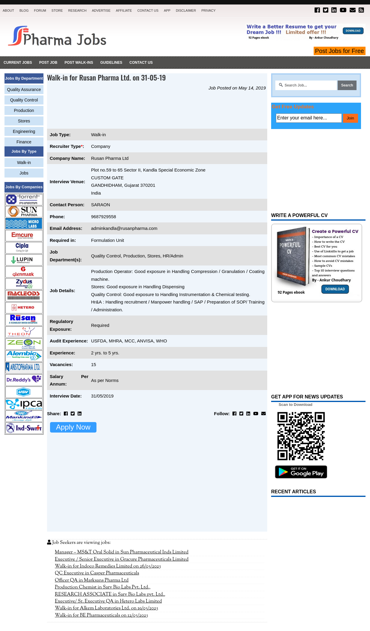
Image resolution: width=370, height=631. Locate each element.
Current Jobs (18, 62)
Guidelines (111, 62)
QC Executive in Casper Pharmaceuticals (97, 489)
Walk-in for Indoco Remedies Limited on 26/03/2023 (108, 482)
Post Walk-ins (78, 62)
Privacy (208, 10)
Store (57, 10)
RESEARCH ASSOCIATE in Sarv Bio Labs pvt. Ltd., (110, 510)
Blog (24, 10)
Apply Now (73, 427)
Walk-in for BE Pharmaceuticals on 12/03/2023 (101, 531)
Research (77, 10)
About (8, 10)
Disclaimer (186, 10)
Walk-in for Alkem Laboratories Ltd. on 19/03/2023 (106, 524)
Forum (40, 10)
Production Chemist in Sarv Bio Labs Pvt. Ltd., (102, 503)
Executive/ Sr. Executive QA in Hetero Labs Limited (108, 517)
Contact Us (147, 10)
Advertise (101, 10)
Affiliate (124, 10)
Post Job (48, 62)
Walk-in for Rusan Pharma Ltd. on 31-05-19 (106, 77)
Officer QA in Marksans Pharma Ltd (92, 496)
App (167, 10)
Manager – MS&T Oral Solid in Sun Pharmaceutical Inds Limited (121, 468)
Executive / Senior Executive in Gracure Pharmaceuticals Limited (121, 475)
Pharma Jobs (205, 619)
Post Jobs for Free (339, 51)
